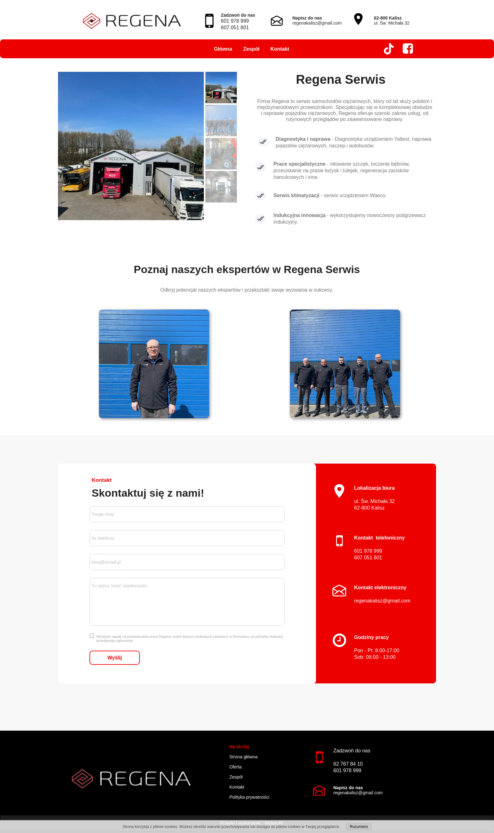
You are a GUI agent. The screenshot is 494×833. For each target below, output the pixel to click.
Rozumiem (359, 826)
